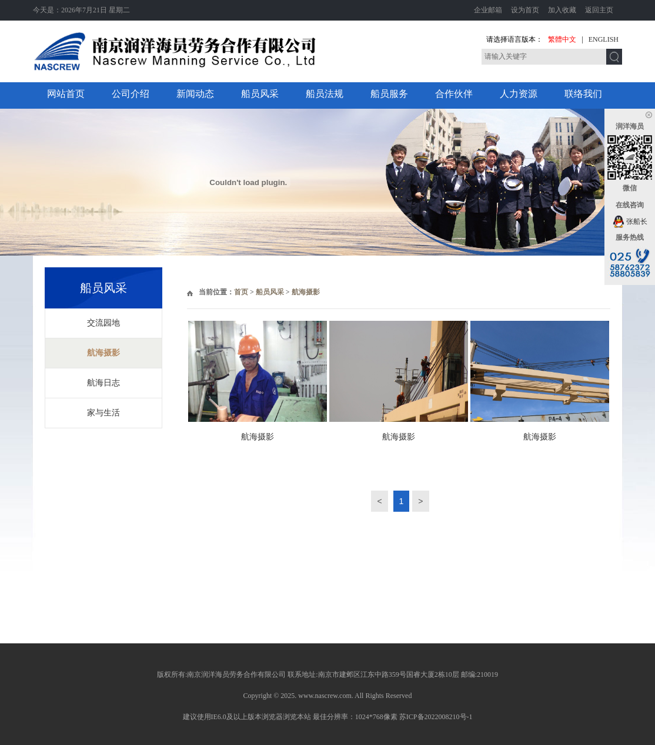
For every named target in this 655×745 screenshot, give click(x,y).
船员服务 (389, 94)
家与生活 (103, 412)
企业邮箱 (488, 10)
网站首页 (66, 94)
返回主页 (599, 10)
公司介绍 (130, 94)
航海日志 (103, 382)
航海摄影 (103, 352)
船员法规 (324, 94)
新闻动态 (195, 94)
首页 (241, 292)
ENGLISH (604, 39)
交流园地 (103, 322)
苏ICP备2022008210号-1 (436, 717)
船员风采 (260, 94)
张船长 (630, 221)
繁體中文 (562, 39)
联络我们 (583, 94)
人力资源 (518, 94)
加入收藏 (562, 10)
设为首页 (525, 10)
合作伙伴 (454, 94)
